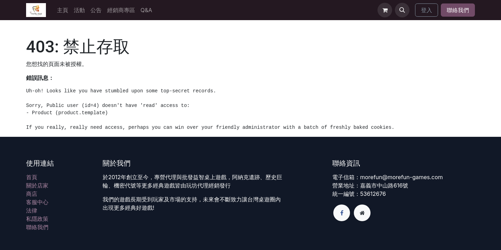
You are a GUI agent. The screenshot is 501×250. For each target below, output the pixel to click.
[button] (402, 10)
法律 (31, 210)
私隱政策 (37, 218)
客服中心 (37, 202)
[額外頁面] (362, 213)
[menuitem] (62, 10)
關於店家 (37, 185)
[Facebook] (341, 213)
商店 (31, 193)
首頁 (31, 177)
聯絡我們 (458, 10)
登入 (426, 10)
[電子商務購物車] (384, 10)
